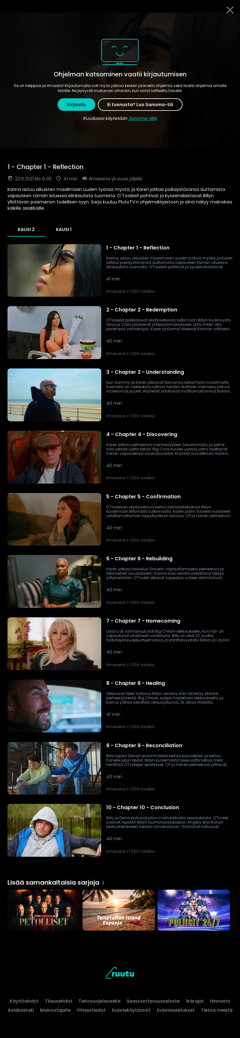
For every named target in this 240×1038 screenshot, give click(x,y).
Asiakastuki (21, 1010)
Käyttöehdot (24, 1001)
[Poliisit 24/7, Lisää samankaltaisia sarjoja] (194, 911)
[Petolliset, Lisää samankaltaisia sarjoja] (44, 911)
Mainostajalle (55, 1010)
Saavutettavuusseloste (153, 1001)
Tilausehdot (58, 1001)
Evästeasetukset (176, 1010)
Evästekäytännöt (131, 1010)
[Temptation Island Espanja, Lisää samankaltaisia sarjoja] (118, 911)
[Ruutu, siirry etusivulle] (120, 974)
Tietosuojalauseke (99, 1001)
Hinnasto (220, 1001)
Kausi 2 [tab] (26, 229)
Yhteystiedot (91, 1010)
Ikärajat (195, 1001)
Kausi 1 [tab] (64, 229)
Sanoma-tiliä (142, 118)
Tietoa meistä (216, 1010)
